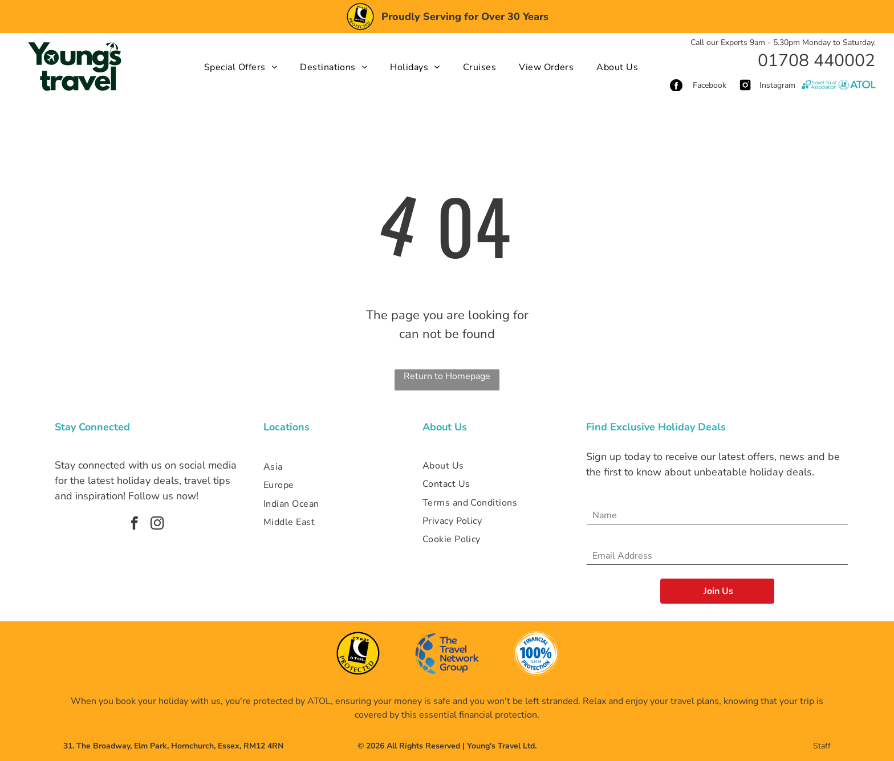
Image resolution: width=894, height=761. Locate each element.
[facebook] (134, 524)
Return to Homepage (447, 376)
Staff (822, 745)
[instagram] (157, 524)
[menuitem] (240, 67)
